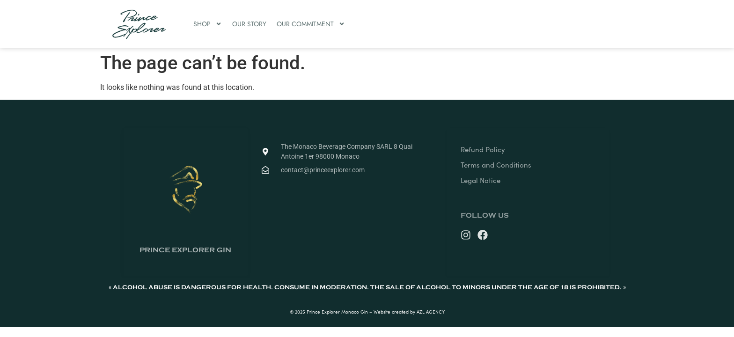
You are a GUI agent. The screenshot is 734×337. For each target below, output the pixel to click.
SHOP (207, 24)
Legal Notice (480, 180)
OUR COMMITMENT (311, 24)
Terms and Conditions (496, 164)
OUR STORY (249, 24)
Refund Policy (483, 149)
